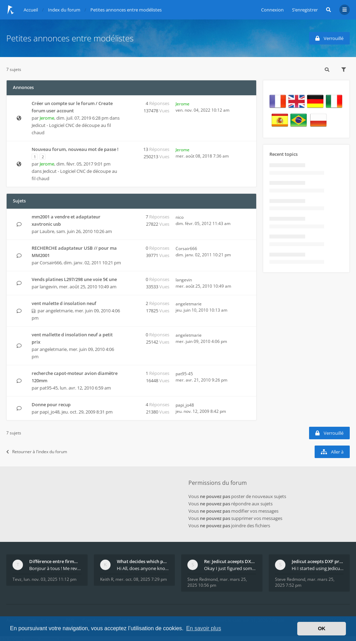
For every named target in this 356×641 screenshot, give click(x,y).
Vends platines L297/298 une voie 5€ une (74, 279)
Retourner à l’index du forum (36, 452)
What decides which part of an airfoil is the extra (143, 561)
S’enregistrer (305, 10)
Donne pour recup (51, 404)
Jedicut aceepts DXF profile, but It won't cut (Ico (318, 561)
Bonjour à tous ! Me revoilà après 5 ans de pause (55, 568)
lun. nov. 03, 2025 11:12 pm (50, 579)
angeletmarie (59, 310)
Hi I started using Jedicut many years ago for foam (318, 568)
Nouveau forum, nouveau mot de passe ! (75, 149)
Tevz (17, 579)
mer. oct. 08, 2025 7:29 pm (141, 579)
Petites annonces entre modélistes (70, 38)
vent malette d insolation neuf (64, 303)
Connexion (272, 10)
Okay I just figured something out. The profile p (230, 568)
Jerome (47, 118)
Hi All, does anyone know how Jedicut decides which (143, 568)
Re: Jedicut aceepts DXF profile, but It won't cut (230, 561)
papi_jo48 (49, 412)
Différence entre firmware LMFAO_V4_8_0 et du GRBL (55, 561)
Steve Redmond (202, 579)
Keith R (106, 579)
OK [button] (321, 628)
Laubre (47, 231)
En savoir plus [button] (203, 628)
